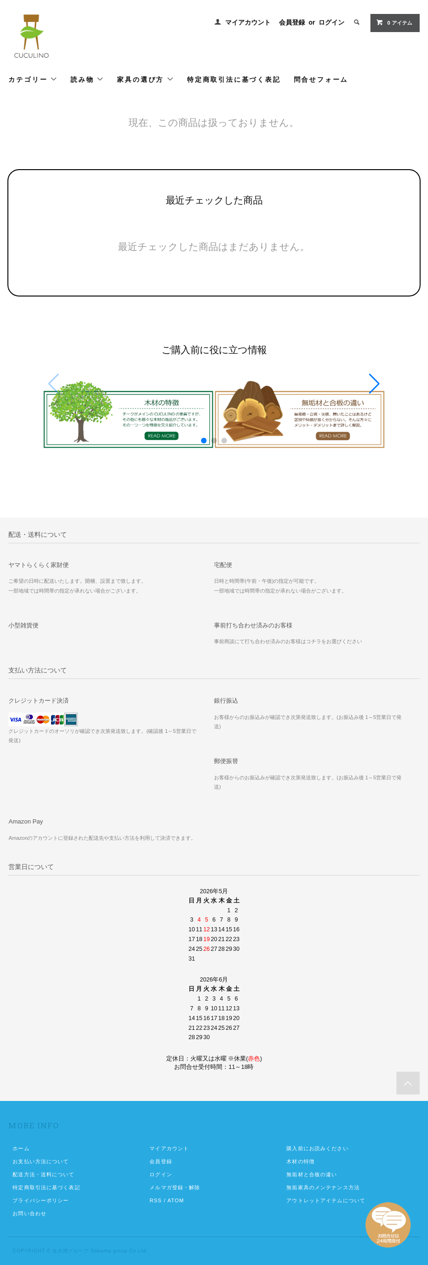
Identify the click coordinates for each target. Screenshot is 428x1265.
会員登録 (292, 22)
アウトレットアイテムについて (325, 1200)
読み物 (87, 79)
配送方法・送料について (43, 1174)
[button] (374, 384)
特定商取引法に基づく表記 (234, 79)
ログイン (331, 22)
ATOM (176, 1200)
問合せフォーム (321, 79)
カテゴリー (33, 79)
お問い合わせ (29, 1213)
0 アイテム (394, 22)
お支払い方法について (41, 1161)
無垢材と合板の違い (311, 1174)
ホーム (21, 1148)
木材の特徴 (300, 1161)
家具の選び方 (145, 79)
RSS (155, 1200)
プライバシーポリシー (41, 1200)
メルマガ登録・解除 (174, 1187)
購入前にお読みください (317, 1148)
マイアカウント (248, 22)
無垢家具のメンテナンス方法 (323, 1187)
